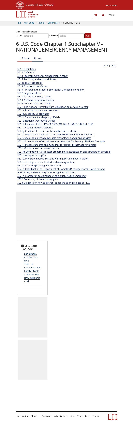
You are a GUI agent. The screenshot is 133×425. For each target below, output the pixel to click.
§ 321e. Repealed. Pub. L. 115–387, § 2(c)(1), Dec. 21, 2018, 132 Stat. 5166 (55, 124)
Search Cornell (111, 5)
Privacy (96, 416)
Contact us (46, 416)
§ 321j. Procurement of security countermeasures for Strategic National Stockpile (61, 141)
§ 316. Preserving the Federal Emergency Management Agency (50, 89)
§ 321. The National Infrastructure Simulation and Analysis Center (52, 106)
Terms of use (83, 416)
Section (53, 35)
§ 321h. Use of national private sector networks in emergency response (55, 134)
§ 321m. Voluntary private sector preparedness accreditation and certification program (63, 151)
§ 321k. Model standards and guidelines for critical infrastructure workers (56, 144)
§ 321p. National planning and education (39, 165)
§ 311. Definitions (26, 69)
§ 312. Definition (25, 72)
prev (105, 65)
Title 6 (41, 22)
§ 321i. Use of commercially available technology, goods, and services (54, 138)
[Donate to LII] (95, 15)
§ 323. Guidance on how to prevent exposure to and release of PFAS (53, 182)
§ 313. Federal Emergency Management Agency (42, 75)
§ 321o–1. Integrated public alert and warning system (45, 162)
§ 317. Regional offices (29, 93)
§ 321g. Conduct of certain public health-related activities (47, 131)
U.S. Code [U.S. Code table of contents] (29, 22)
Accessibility (22, 416)
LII (19, 22)
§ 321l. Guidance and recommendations (38, 148)
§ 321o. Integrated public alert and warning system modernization (52, 158)
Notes (37, 58)
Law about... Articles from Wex (31, 257)
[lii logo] (27, 14)
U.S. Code (25, 58)
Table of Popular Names (32, 265)
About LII (35, 416)
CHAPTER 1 (54, 22)
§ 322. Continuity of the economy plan (37, 179)
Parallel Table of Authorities (31, 272)
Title (19, 35)
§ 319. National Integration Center (35, 100)
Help (73, 416)
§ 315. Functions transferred (32, 86)
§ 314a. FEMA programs (30, 82)
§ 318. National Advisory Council (34, 96)
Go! (87, 35)
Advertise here (61, 416)
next (113, 65)
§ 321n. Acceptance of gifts (31, 155)
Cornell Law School (39, 4)
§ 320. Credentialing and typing (33, 103)
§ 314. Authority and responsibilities (36, 79)
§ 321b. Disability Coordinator (33, 113)
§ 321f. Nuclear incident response (35, 127)
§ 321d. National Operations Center (36, 120)
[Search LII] (103, 15)
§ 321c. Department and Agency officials (38, 117)
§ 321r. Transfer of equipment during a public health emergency (51, 175)
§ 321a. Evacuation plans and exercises (38, 110)
